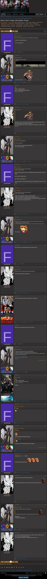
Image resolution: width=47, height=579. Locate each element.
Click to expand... (30, 67)
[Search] (45, 14)
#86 (45, 164)
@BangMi (23, 455)
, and (24, 82)
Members (22, 14)
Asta (7, 74)
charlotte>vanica (11, 23)
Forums (3, 14)
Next (16, 31)
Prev (2, 31)
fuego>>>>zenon (29, 23)
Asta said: (18, 109)
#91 (45, 296)
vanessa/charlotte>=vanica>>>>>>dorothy (8, 26)
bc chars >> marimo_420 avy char (30, 22)
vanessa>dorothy (19, 26)
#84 (45, 107)
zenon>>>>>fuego (31, 26)
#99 (45, 504)
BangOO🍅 (3, 22)
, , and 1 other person (24, 242)
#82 (45, 55)
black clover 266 (39, 22)
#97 (45, 453)
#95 (45, 404)
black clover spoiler (4, 23)
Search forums (8, 16)
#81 (45, 33)
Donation (9, 14)
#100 (45, 532)
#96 (45, 425)
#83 (45, 85)
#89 (45, 245)
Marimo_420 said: (19, 406)
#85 (45, 136)
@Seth (39, 537)
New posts (2, 16)
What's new (15, 14)
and (20, 184)
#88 (45, 217)
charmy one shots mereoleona (20, 23)
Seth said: (18, 138)
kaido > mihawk (35, 23)
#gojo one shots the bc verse (19, 22)
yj (7, 315)
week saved (25, 26)
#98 (45, 475)
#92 (45, 325)
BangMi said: (18, 57)
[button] (11, 14)
